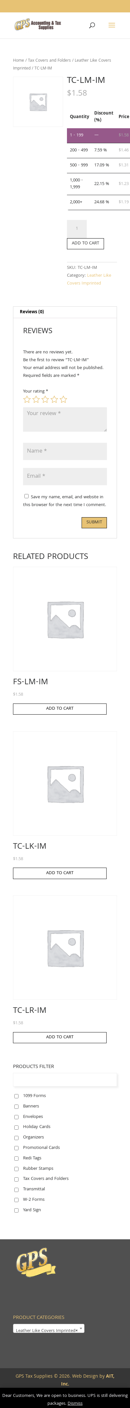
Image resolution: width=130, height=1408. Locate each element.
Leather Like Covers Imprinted (89, 279)
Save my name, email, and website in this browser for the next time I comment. (64, 501)
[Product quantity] (76, 229)
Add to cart (85, 243)
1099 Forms (34, 1096)
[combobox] (48, 1328)
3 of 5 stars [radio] (45, 399)
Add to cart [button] (59, 708)
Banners (31, 1106)
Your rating (35, 391)
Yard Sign (32, 1210)
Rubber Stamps (38, 1168)
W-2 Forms (34, 1199)
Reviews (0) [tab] (32, 312)
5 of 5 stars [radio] (63, 399)
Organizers (33, 1137)
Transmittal (34, 1189)
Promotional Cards (41, 1148)
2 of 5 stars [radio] (36, 399)
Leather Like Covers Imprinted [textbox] (47, 1331)
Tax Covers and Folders (49, 60)
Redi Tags (32, 1158)
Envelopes (33, 1117)
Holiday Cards (36, 1127)
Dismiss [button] (75, 1403)
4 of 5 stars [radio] (54, 399)
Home (18, 60)
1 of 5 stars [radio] (27, 399)
